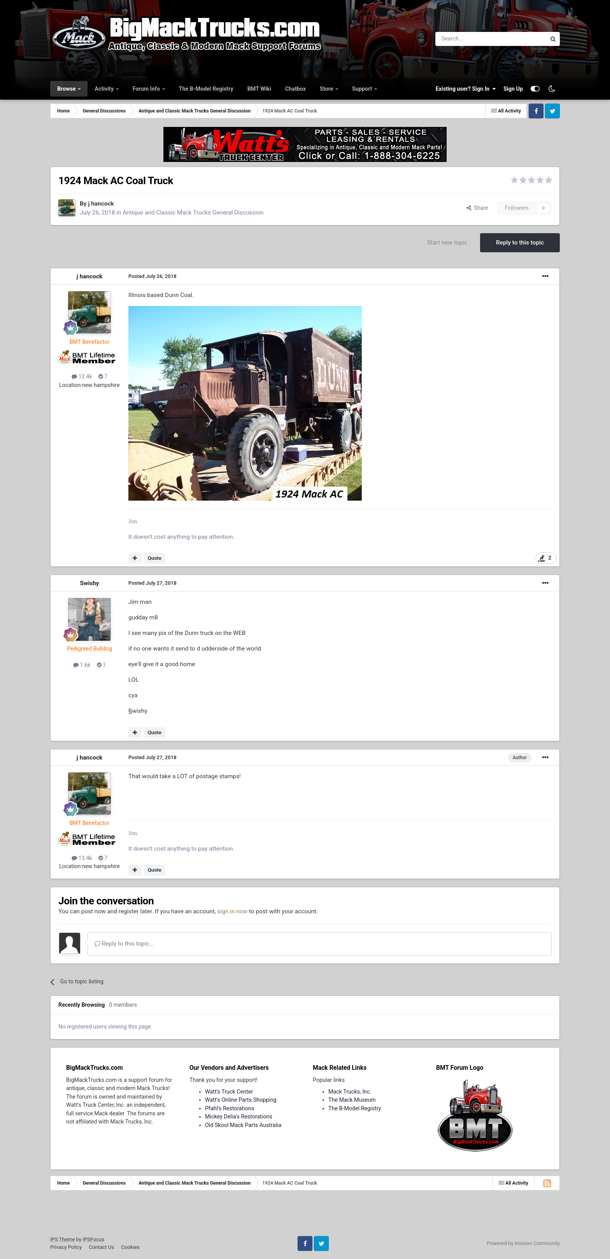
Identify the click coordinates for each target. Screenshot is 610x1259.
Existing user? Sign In (466, 89)
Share (477, 208)
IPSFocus (93, 1239)
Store (327, 89)
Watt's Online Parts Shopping (241, 1100)
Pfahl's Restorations (229, 1108)
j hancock (101, 203)
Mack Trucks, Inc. (350, 1091)
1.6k (82, 665)
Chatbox (295, 89)
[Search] (470, 39)
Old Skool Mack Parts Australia (243, 1125)
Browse (67, 89)
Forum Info (147, 89)
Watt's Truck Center (229, 1091)
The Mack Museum (352, 1100)
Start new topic (447, 242)
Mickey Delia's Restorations (238, 1116)
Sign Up (513, 89)
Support (362, 89)
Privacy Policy (66, 1247)
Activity (105, 89)
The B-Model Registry (206, 89)
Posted (152, 276)
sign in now (232, 911)
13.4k (82, 376)
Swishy (89, 583)
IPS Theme (62, 1239)
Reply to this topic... (124, 943)
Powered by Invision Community (523, 1243)
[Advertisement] (305, 1215)
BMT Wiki (259, 89)
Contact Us (101, 1247)
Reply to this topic (520, 242)
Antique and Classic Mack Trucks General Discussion (193, 212)
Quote (154, 558)
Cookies (130, 1247)
